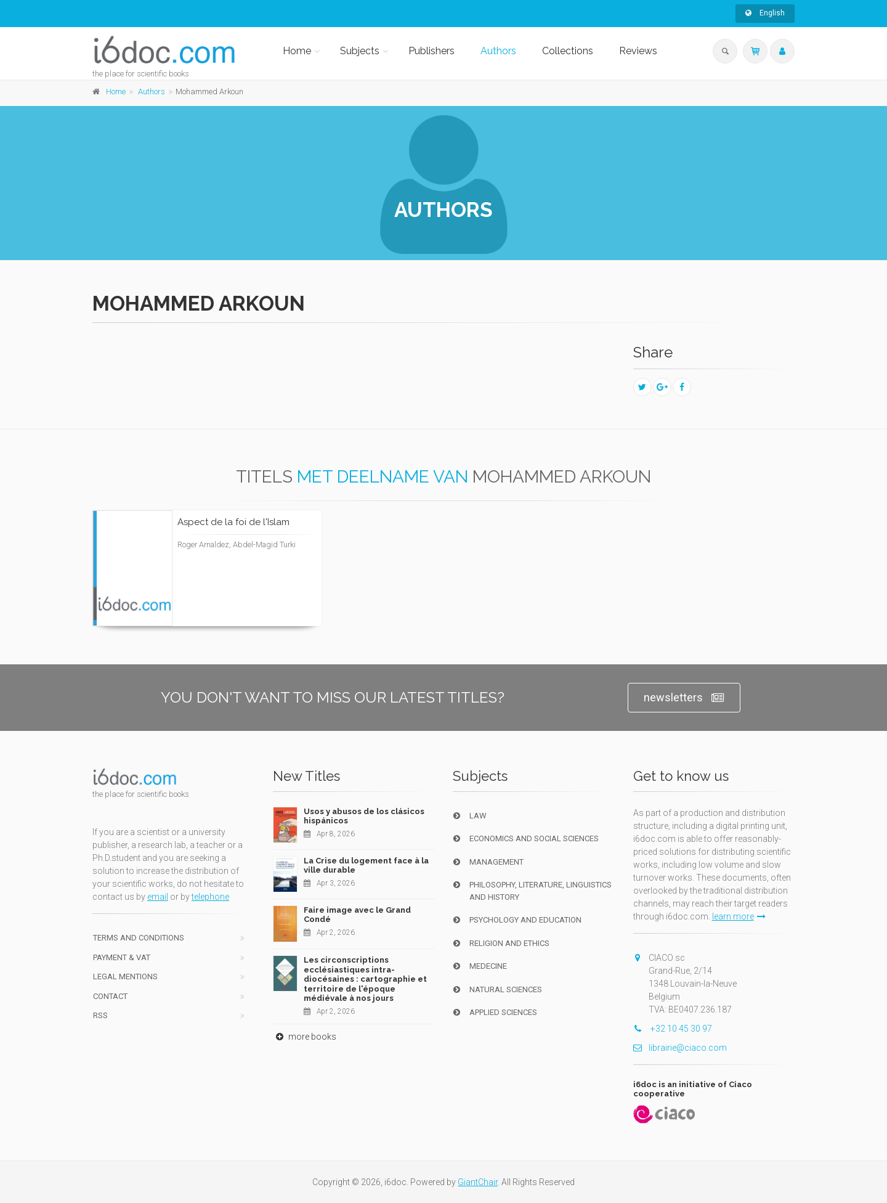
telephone (210, 897)
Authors (498, 51)
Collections (567, 51)
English (765, 13)
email (157, 897)
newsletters (684, 697)
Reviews (638, 51)
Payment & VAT (121, 957)
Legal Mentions (125, 976)
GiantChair (478, 1182)
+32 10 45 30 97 (672, 1029)
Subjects (359, 51)
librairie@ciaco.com (680, 1048)
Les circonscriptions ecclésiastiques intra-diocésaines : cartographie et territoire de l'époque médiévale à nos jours (365, 979)
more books (304, 1037)
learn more (739, 916)
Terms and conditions (138, 937)
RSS (100, 1015)
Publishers (431, 51)
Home (297, 51)
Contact (110, 996)
